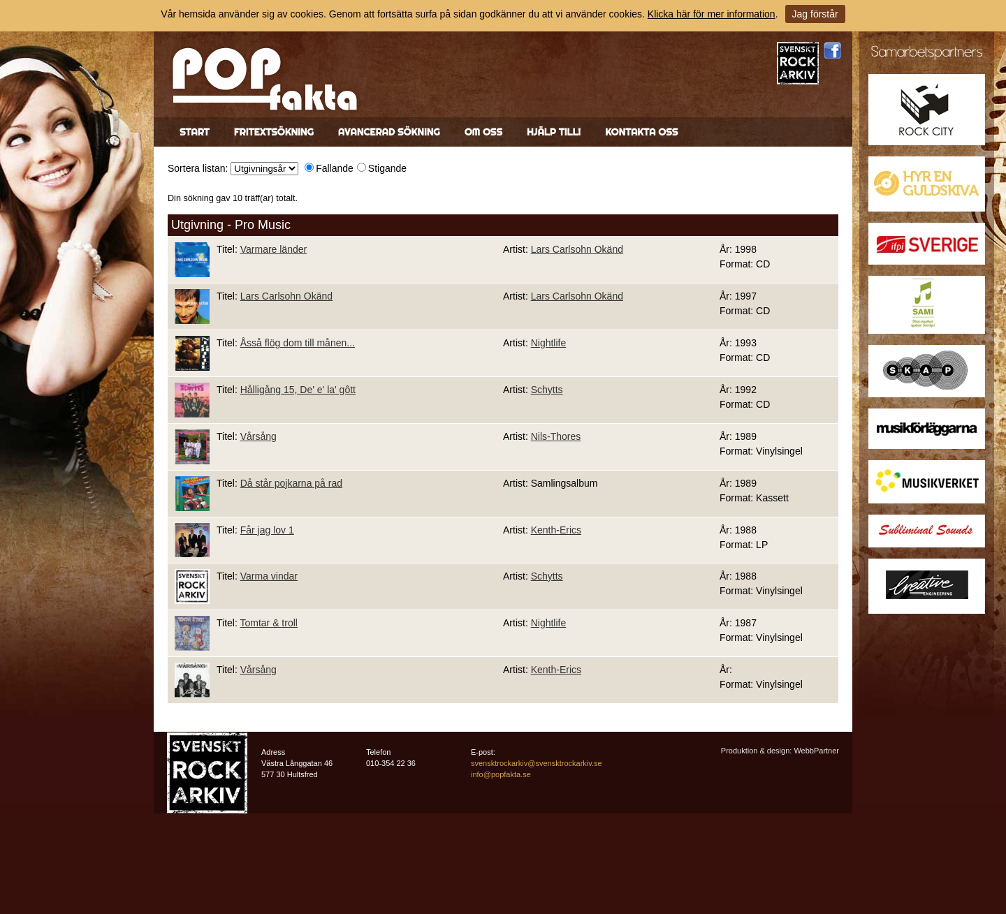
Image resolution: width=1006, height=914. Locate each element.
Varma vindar (269, 576)
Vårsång (258, 436)
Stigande (387, 168)
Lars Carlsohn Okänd (577, 249)
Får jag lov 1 (267, 530)
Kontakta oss (641, 132)
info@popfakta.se (501, 774)
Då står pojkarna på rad (291, 483)
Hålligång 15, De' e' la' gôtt (298, 389)
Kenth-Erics (556, 530)
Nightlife (549, 342)
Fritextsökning (274, 132)
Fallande (334, 168)
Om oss (483, 132)
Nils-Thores (556, 436)
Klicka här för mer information (711, 14)
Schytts (547, 389)
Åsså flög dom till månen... (297, 342)
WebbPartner (816, 750)
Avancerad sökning (389, 132)
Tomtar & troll (268, 622)
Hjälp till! (554, 132)
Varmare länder (273, 249)
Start (195, 132)
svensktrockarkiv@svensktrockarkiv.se (536, 763)
